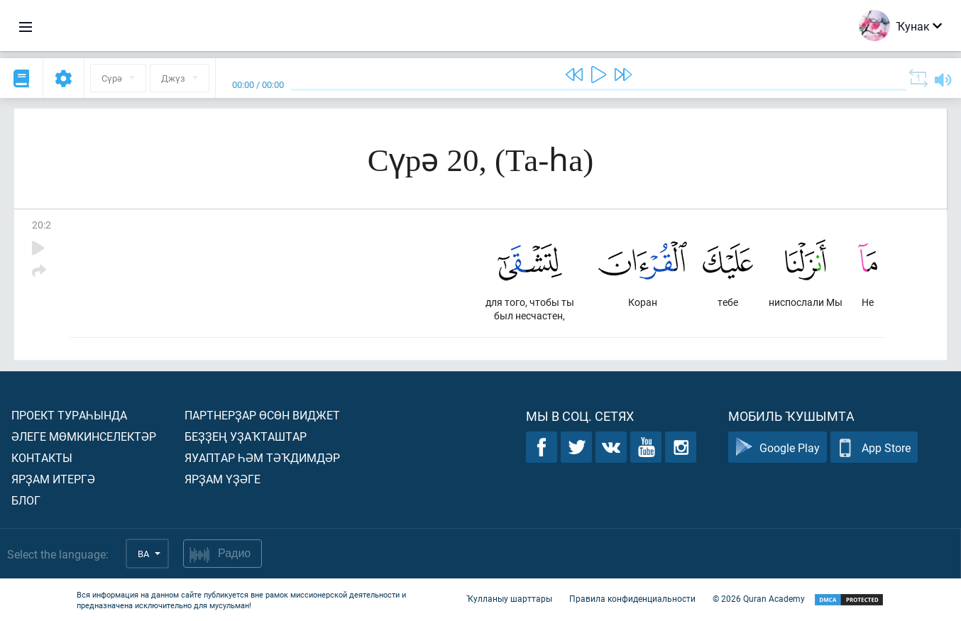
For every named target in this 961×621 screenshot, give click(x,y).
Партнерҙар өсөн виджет (262, 414)
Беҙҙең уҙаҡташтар (246, 436)
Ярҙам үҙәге (222, 478)
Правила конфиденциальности (632, 598)
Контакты (41, 457)
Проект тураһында (69, 414)
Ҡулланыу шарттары (509, 598)
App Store (874, 447)
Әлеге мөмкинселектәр (83, 436)
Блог (25, 500)
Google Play (777, 447)
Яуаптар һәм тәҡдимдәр (262, 457)
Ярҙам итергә (53, 478)
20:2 (41, 224)
